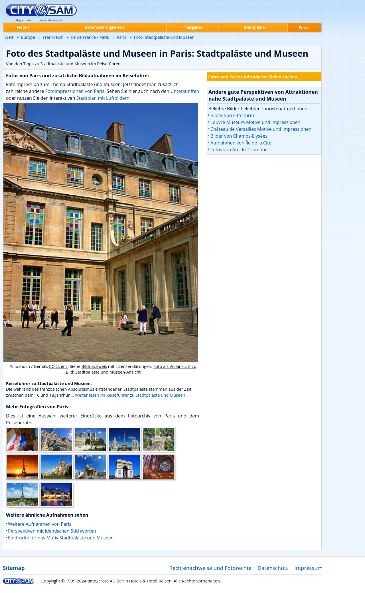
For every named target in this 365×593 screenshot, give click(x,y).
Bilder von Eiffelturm (232, 115)
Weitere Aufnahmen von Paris (39, 524)
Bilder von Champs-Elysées (238, 136)
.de (23, 20)
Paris (121, 37)
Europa (28, 37)
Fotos (304, 27)
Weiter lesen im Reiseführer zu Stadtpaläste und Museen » (131, 395)
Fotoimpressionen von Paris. (75, 91)
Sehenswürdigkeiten (104, 27)
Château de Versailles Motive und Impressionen (260, 129)
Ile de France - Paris (90, 37)
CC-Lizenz (58, 366)
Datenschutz (273, 567)
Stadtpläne (254, 27)
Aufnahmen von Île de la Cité (240, 143)
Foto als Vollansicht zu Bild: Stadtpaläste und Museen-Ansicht (131, 369)
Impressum (309, 567)
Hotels (23, 27)
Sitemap (14, 567)
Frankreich (53, 37)
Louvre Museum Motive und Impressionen (255, 122)
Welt (9, 37)
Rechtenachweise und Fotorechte (210, 567)
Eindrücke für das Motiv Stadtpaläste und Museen (60, 538)
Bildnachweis (94, 366)
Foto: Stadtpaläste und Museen (164, 37)
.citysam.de (50, 20)
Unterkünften (185, 91)
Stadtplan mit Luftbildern (103, 98)
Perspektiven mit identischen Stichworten (52, 531)
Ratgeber (193, 27)
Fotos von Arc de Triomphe (238, 149)
